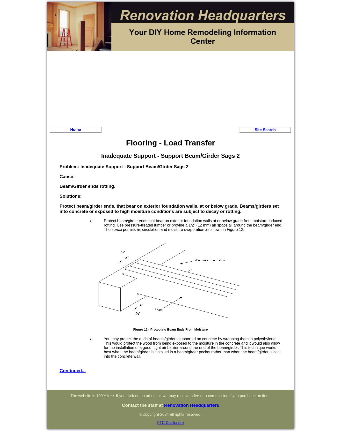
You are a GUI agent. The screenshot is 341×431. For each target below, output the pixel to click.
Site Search (265, 130)
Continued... (73, 370)
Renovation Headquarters (191, 405)
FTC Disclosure (170, 423)
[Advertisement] (170, 88)
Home (75, 130)
